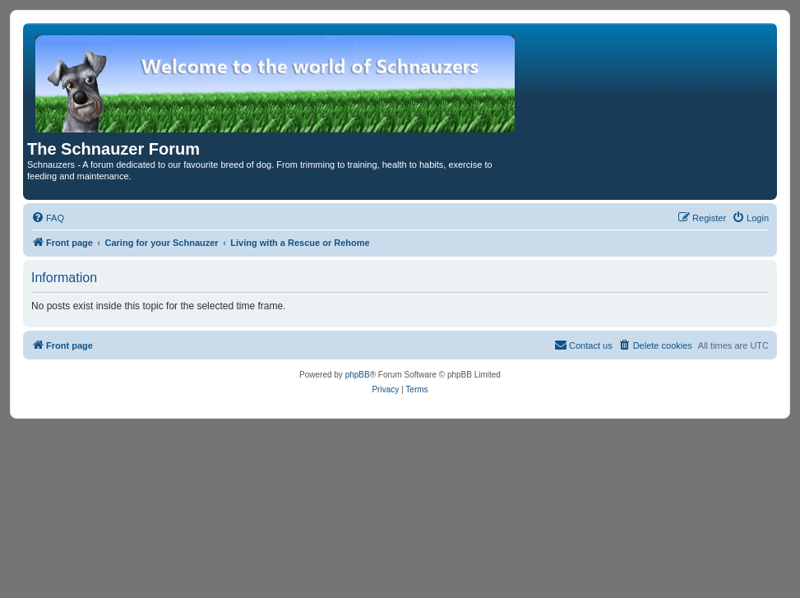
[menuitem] (47, 218)
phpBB (357, 374)
